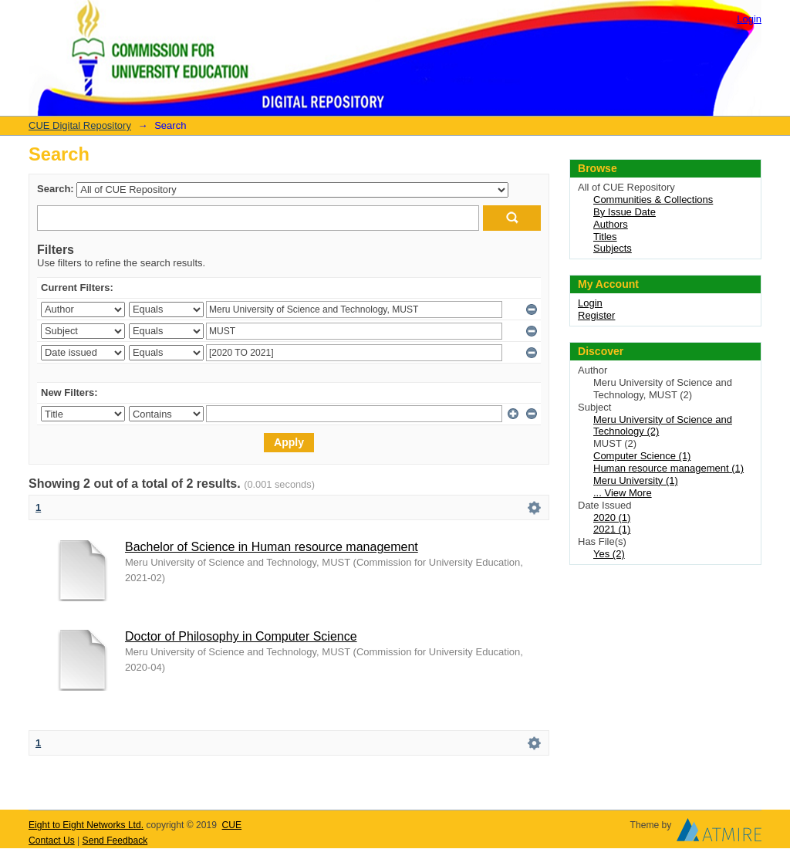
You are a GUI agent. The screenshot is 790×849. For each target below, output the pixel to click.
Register (596, 315)
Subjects (612, 248)
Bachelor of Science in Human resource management (271, 546)
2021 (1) (611, 529)
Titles (605, 236)
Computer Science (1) (641, 456)
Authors (610, 224)
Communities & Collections (653, 199)
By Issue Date (624, 212)
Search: (55, 188)
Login (749, 19)
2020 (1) (611, 517)
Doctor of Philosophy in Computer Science (241, 636)
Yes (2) (609, 554)
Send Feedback (115, 840)
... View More (622, 493)
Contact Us (52, 840)
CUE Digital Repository (80, 125)
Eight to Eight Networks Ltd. (86, 825)
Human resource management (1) (668, 468)
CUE (232, 825)
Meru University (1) (635, 480)
